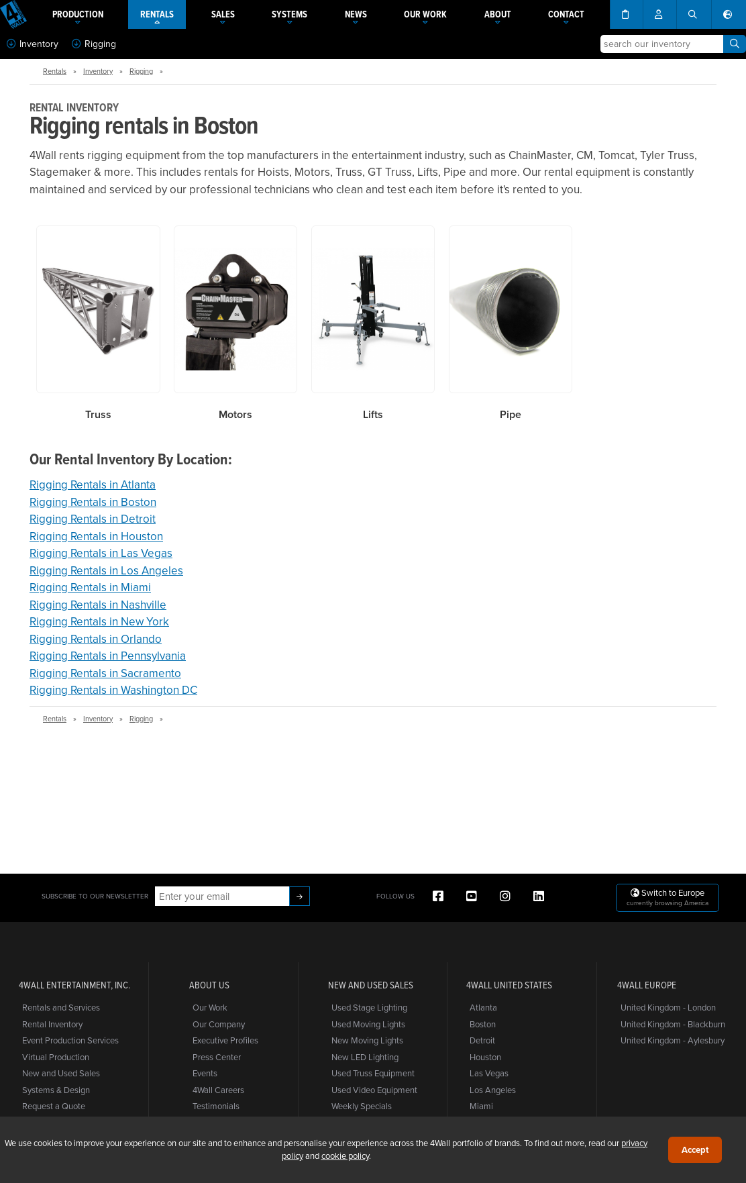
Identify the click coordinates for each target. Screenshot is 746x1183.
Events (205, 1073)
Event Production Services (70, 1040)
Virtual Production (55, 1057)
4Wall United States (509, 985)
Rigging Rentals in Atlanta (93, 484)
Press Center (217, 1057)
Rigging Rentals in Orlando (96, 639)
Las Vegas (489, 1073)
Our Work (210, 1007)
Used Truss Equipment (373, 1073)
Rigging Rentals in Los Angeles (106, 570)
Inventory (32, 43)
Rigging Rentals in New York (99, 621)
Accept (695, 1149)
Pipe (510, 414)
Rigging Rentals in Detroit (93, 519)
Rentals (54, 71)
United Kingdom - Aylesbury (673, 1040)
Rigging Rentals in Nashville (98, 605)
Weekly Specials (361, 1106)
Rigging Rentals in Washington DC (113, 690)
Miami (481, 1106)
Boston (483, 1024)
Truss (98, 414)
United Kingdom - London (668, 1007)
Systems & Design (56, 1090)
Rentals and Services (61, 1007)
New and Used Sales (61, 1073)
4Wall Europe (646, 985)
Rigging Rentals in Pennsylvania (108, 656)
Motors (235, 414)
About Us (209, 985)
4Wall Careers (218, 1090)
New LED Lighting (364, 1057)
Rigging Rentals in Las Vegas (101, 553)
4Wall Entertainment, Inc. (74, 985)
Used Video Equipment (374, 1090)
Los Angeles (493, 1090)
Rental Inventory (52, 1024)
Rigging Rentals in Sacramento (105, 673)
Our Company (219, 1024)
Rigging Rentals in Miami (90, 587)
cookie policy (345, 1155)
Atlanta (483, 1007)
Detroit (482, 1040)
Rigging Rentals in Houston (96, 536)
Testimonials (216, 1106)
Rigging (94, 43)
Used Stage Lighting (369, 1007)
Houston (485, 1057)
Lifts (373, 414)
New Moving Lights (367, 1040)
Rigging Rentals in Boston (93, 502)
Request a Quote (53, 1106)
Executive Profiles (225, 1040)
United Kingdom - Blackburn (673, 1024)
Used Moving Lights (368, 1024)
